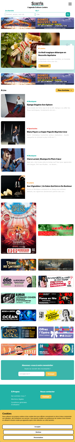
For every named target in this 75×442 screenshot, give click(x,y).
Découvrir (45, 66)
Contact (46, 397)
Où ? (37, 11)
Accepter (37, 427)
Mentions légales (17, 399)
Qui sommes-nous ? (18, 396)
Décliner (38, 432)
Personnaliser (38, 437)
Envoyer (51, 374)
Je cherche (9, 11)
